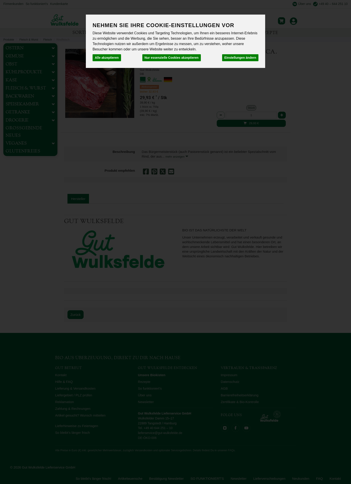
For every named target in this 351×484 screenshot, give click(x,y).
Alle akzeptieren (107, 57)
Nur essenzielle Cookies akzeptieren (172, 57)
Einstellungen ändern (240, 57)
